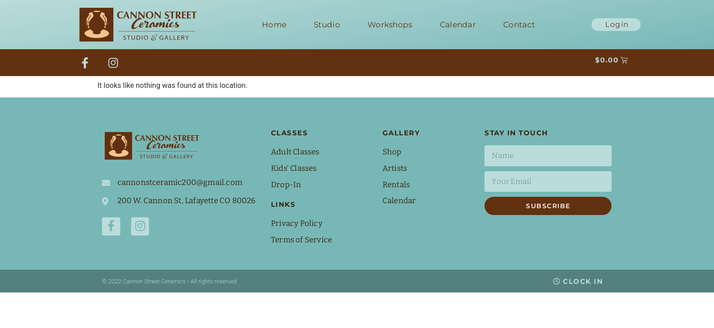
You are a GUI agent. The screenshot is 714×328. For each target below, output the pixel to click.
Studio (327, 24)
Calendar (458, 24)
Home (274, 24)
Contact (519, 24)
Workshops (390, 24)
